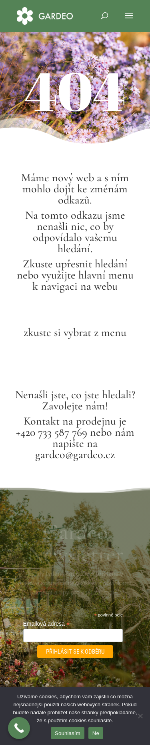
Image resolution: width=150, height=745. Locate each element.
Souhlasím (67, 733)
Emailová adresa (46, 624)
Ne (95, 733)
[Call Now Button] (19, 728)
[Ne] (140, 716)
